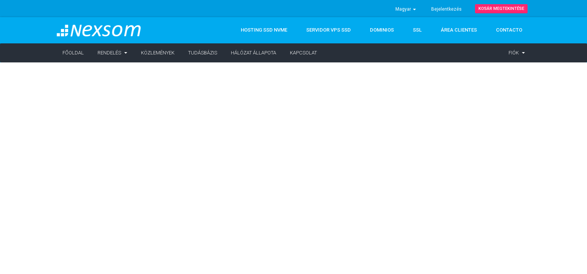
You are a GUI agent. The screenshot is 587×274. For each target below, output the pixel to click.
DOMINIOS (382, 30)
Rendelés (112, 53)
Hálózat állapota (253, 53)
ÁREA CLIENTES (459, 30)
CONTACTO (509, 30)
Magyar (405, 9)
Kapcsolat (303, 53)
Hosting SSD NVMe (264, 30)
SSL (417, 30)
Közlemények (157, 53)
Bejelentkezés (446, 9)
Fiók (517, 53)
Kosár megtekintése (501, 8)
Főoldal (73, 53)
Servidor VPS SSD (328, 30)
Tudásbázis (202, 53)
